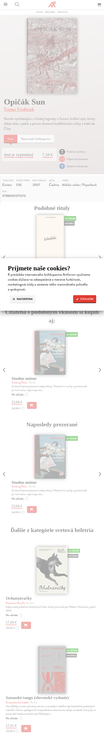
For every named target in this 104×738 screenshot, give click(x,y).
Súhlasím (84, 299)
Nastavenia (23, 299)
